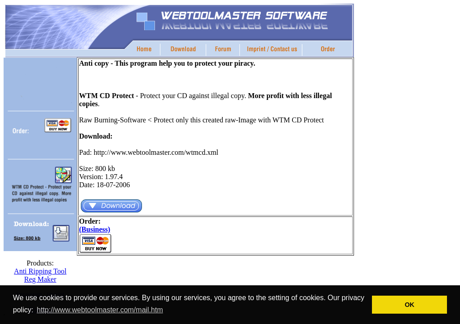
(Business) (94, 229)
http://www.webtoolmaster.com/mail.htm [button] (100, 310)
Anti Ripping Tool (40, 271)
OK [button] (410, 304)
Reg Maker (40, 279)
